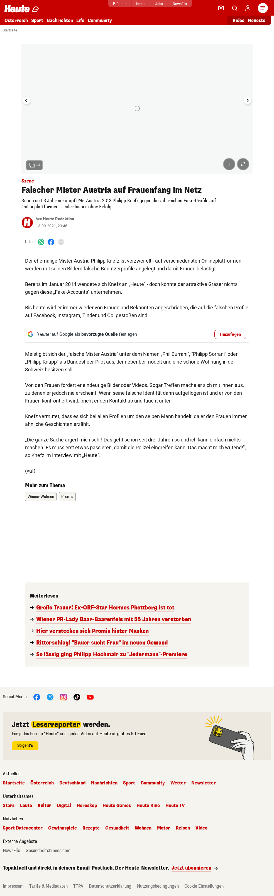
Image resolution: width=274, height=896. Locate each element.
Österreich (16, 20)
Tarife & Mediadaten (48, 886)
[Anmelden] (247, 8)
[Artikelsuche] (234, 8)
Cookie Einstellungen (204, 886)
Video (201, 828)
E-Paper (119, 3)
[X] (50, 697)
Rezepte (91, 828)
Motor (163, 828)
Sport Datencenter (23, 828)
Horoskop (87, 805)
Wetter (178, 783)
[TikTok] (77, 697)
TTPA (78, 886)
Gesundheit (117, 828)
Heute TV (175, 805)
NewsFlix (180, 3)
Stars (8, 805)
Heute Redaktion (58, 219)
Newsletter (203, 783)
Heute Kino (148, 805)
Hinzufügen (230, 334)
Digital (64, 805)
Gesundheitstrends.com (48, 850)
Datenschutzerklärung (110, 886)
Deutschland (72, 783)
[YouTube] (90, 697)
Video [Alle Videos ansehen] (238, 20)
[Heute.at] (17, 8)
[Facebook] (51, 242)
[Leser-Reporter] (221, 8)
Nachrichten (60, 20)
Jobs (159, 3)
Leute (26, 805)
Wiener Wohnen (41, 496)
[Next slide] (247, 100)
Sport (37, 20)
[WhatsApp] (41, 242)
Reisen (183, 828)
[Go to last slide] (26, 100)
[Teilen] (61, 242)
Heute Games (116, 805)
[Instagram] (63, 697)
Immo (140, 3)
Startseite (10, 30)
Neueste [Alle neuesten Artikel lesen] (256, 20)
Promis (67, 496)
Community (100, 20)
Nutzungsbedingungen (158, 886)
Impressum (13, 886)
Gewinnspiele (62, 828)
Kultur (44, 805)
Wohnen (143, 828)
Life (80, 20)
